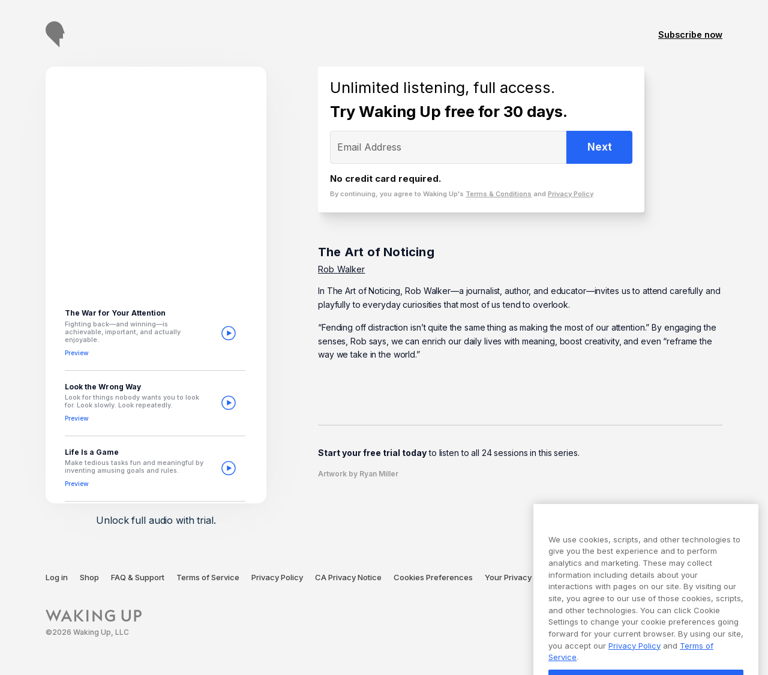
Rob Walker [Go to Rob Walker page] (341, 269)
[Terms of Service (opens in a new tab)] (207, 578)
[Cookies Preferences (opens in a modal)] (433, 578)
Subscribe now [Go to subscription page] (690, 34)
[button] (155, 333)
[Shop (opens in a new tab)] (89, 578)
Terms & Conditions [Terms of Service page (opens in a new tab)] (499, 194)
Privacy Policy (634, 665)
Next (599, 147)
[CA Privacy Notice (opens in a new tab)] (348, 578)
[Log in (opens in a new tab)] (57, 578)
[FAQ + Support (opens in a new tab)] (137, 578)
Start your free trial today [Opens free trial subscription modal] (372, 453)
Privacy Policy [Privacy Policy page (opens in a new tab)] (570, 194)
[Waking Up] (94, 623)
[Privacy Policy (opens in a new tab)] (277, 578)
